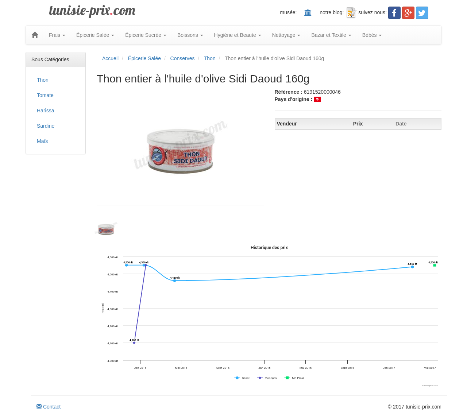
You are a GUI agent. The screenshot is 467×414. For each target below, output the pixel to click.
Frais (57, 35)
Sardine (45, 126)
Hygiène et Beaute (237, 35)
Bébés (372, 35)
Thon (43, 80)
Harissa (45, 110)
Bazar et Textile (331, 35)
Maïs (42, 141)
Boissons (190, 35)
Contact (48, 407)
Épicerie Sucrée (145, 35)
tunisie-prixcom (92, 10)
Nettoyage (286, 35)
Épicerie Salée (95, 35)
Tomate (45, 95)
